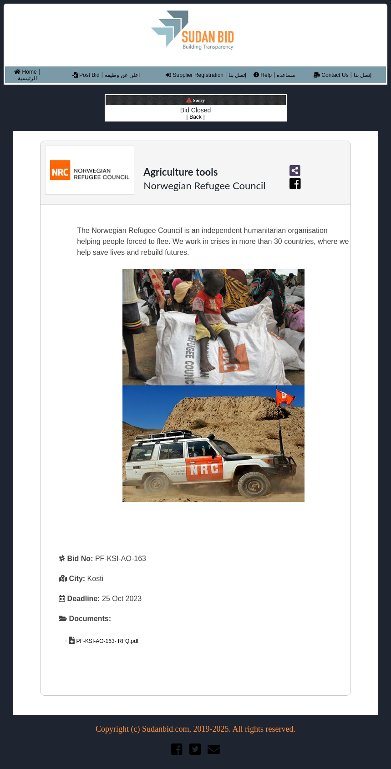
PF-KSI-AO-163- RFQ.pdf (106, 641)
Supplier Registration (194, 75)
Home (25, 72)
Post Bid (86, 75)
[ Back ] (195, 117)
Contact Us (331, 75)
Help (263, 75)
